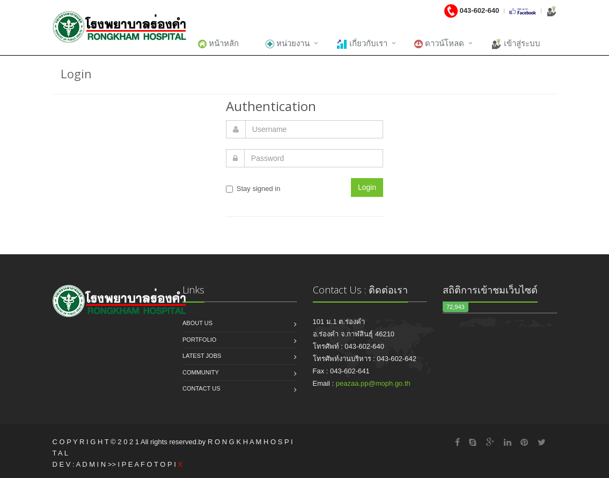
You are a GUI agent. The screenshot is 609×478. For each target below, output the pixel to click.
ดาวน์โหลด (439, 43)
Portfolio (199, 339)
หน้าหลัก (218, 43)
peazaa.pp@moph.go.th (373, 383)
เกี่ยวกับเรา (361, 44)
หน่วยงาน (288, 43)
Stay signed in (253, 189)
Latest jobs (201, 355)
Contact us (201, 388)
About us (197, 323)
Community (200, 372)
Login (367, 187)
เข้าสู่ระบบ (515, 44)
